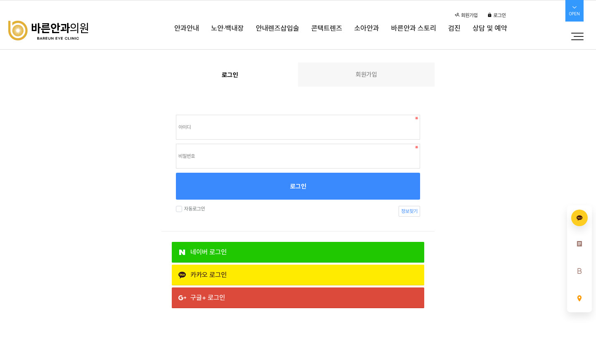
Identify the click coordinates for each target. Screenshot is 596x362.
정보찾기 (409, 211)
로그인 (496, 15)
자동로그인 (193, 209)
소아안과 (366, 28)
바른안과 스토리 (413, 28)
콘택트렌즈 (326, 28)
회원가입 (466, 15)
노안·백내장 (227, 28)
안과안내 (186, 28)
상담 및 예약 (490, 28)
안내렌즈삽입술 (277, 28)
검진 (454, 28)
